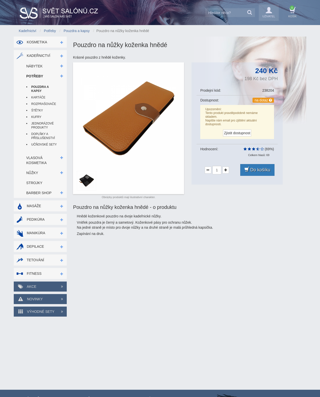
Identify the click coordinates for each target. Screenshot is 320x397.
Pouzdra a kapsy (40, 89)
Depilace (30, 246)
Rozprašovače (43, 104)
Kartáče (38, 97)
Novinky (40, 299)
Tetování (30, 259)
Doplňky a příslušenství (43, 136)
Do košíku (257, 169)
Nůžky (32, 173)
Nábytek (34, 66)
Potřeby (34, 76)
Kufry (36, 117)
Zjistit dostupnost (237, 133)
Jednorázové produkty (42, 125)
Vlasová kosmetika (36, 160)
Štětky (37, 110)
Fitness (29, 273)
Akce (40, 287)
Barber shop (39, 193)
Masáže (28, 205)
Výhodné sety (40, 312)
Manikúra (30, 232)
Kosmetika (31, 42)
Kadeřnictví (33, 55)
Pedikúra (30, 219)
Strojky (34, 183)
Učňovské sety (44, 144)
